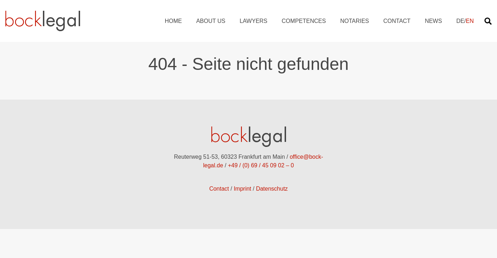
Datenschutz (272, 189)
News (433, 21)
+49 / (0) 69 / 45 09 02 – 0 (261, 165)
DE (460, 21)
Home (173, 21)
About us (211, 21)
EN (470, 21)
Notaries (354, 21)
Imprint (242, 189)
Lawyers (253, 21)
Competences (304, 21)
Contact (396, 21)
